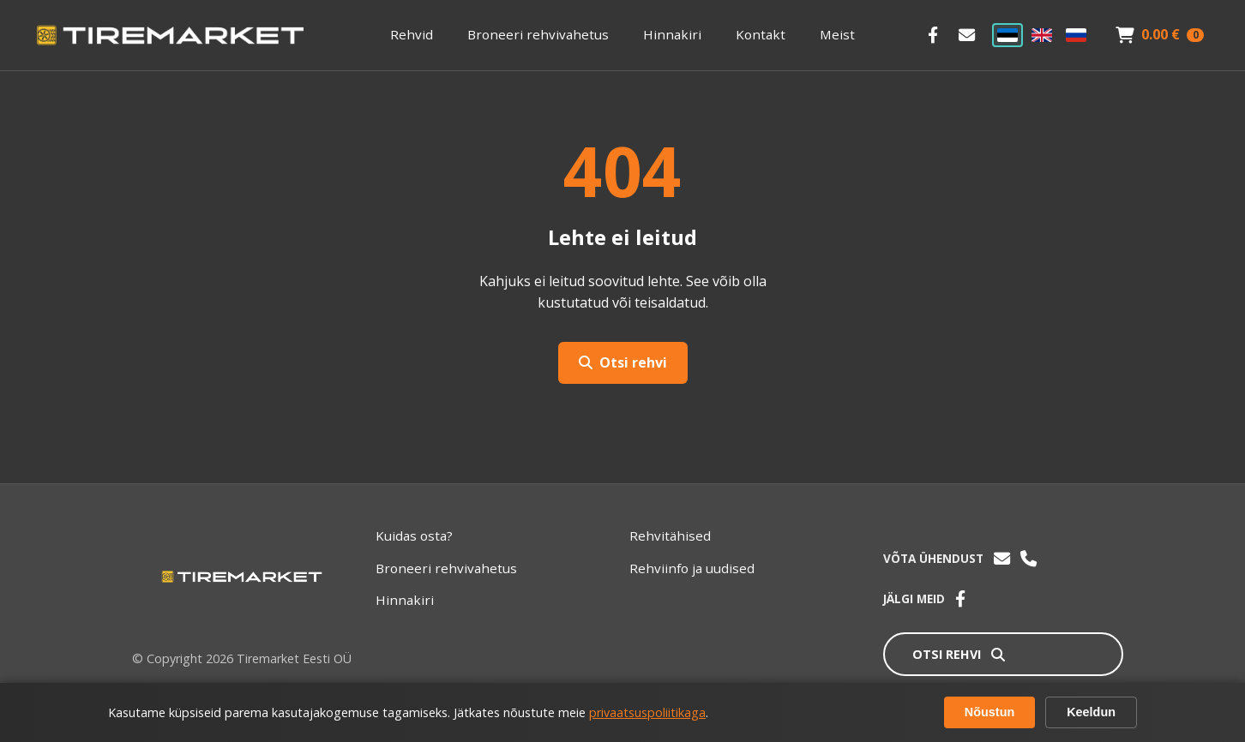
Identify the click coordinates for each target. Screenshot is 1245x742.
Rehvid (411, 34)
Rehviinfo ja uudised (692, 568)
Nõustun (989, 712)
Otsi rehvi (623, 362)
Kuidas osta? (414, 535)
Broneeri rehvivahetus (538, 34)
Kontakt (760, 34)
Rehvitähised (670, 535)
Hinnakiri (672, 34)
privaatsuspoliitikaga (647, 712)
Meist (837, 34)
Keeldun (1091, 712)
